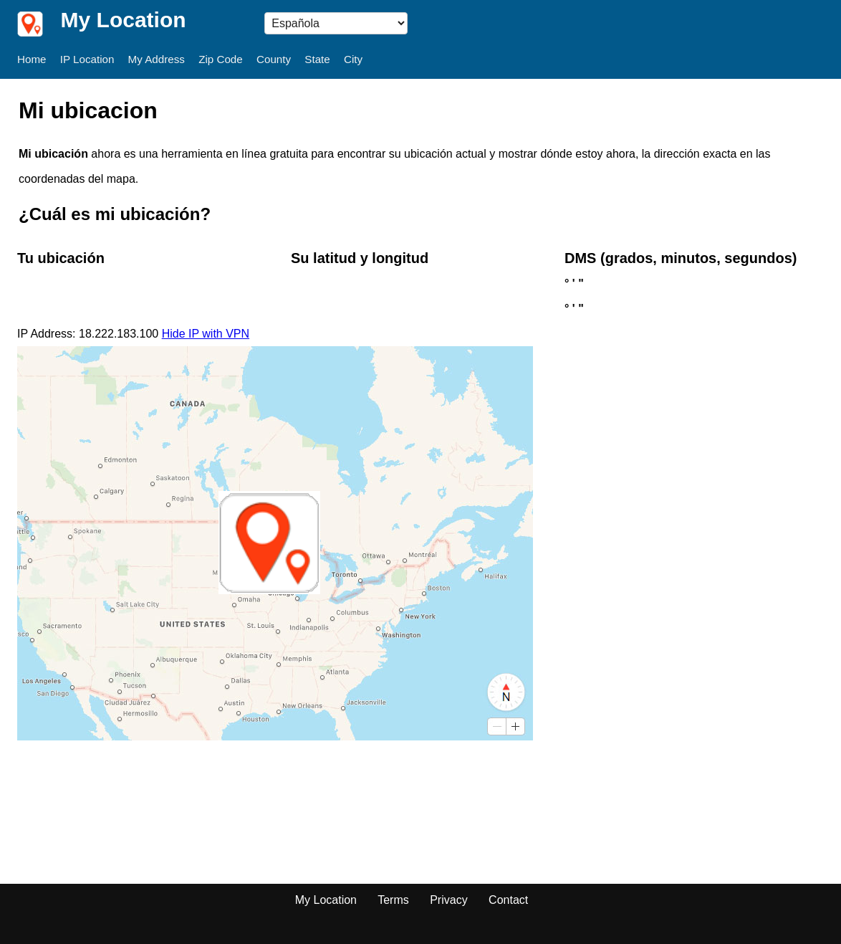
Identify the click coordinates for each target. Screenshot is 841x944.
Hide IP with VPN (205, 334)
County (273, 59)
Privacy (448, 900)
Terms (393, 900)
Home (32, 59)
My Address (156, 59)
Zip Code (220, 59)
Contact (508, 900)
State (317, 59)
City (353, 59)
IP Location (87, 59)
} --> (336, 23)
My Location (326, 900)
